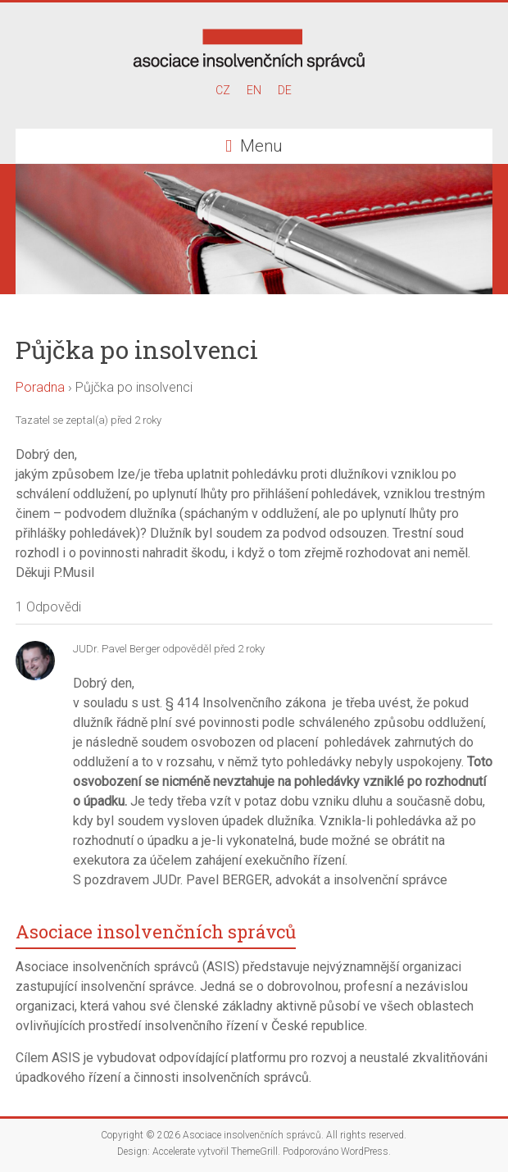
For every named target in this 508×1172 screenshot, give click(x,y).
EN (254, 90)
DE (285, 90)
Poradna (40, 387)
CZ (222, 90)
